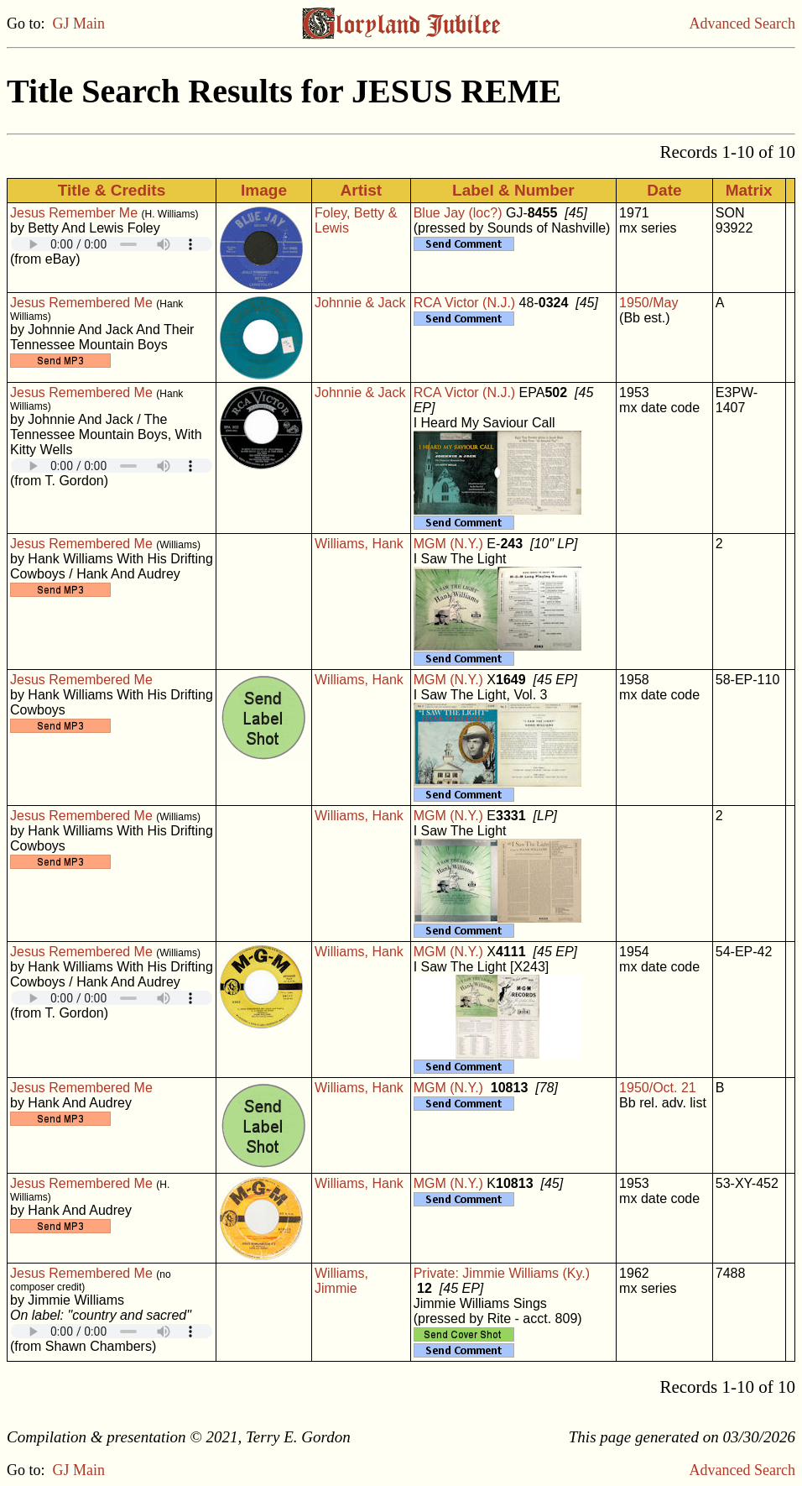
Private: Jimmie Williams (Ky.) (502, 1273)
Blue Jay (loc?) (458, 213)
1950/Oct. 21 (657, 1087)
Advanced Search (742, 23)
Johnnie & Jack (360, 303)
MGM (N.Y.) (448, 543)
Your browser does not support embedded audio (111, 244)
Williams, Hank (359, 543)
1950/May (648, 303)
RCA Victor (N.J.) (465, 303)
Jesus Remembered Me (81, 303)
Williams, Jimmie (341, 1280)
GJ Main (79, 23)
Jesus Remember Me (74, 213)
